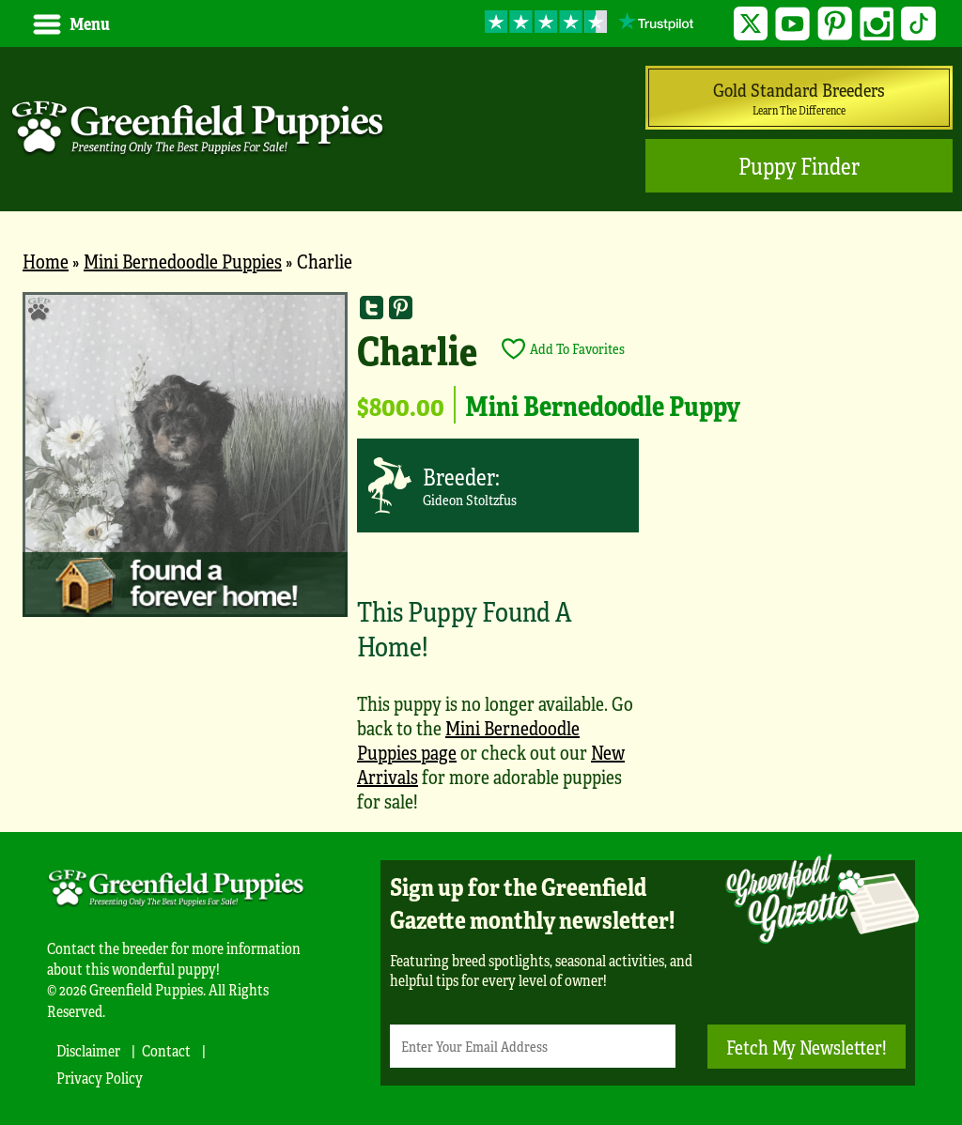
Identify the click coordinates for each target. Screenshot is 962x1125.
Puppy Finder (799, 165)
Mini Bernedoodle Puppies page (468, 739)
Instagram (877, 24)
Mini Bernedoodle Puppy (602, 404)
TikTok (918, 24)
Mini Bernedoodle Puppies (183, 260)
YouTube (792, 24)
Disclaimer (88, 1050)
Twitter (751, 24)
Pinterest (834, 24)
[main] (481, 561)
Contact (166, 1050)
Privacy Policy (99, 1077)
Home (46, 260)
